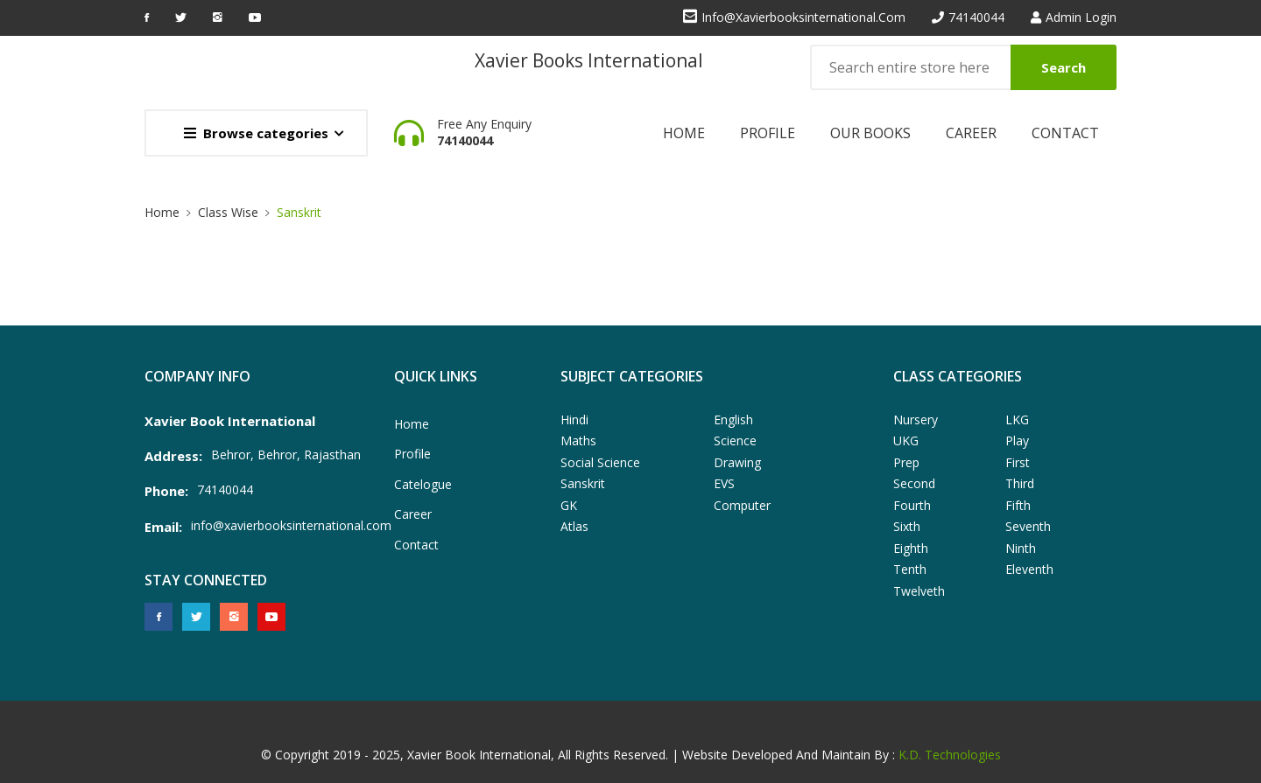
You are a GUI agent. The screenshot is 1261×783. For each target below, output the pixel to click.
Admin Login (1081, 17)
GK (568, 505)
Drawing (737, 462)
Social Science (600, 462)
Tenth (909, 569)
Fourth (912, 505)
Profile (767, 133)
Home (684, 133)
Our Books (870, 133)
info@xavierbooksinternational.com (803, 17)
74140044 (976, 17)
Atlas (574, 526)
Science (735, 440)
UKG (906, 440)
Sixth (906, 526)
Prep (906, 462)
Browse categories (256, 133)
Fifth (1018, 505)
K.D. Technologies (949, 754)
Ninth (1020, 548)
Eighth (910, 548)
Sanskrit (299, 212)
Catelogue (423, 484)
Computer (742, 505)
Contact (1065, 133)
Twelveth (919, 591)
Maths (578, 440)
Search (1063, 67)
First (1017, 462)
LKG (1017, 419)
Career (971, 133)
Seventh (1028, 526)
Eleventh (1029, 569)
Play (1017, 440)
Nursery (915, 419)
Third (1019, 483)
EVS (724, 483)
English (733, 419)
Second (914, 483)
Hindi (574, 419)
